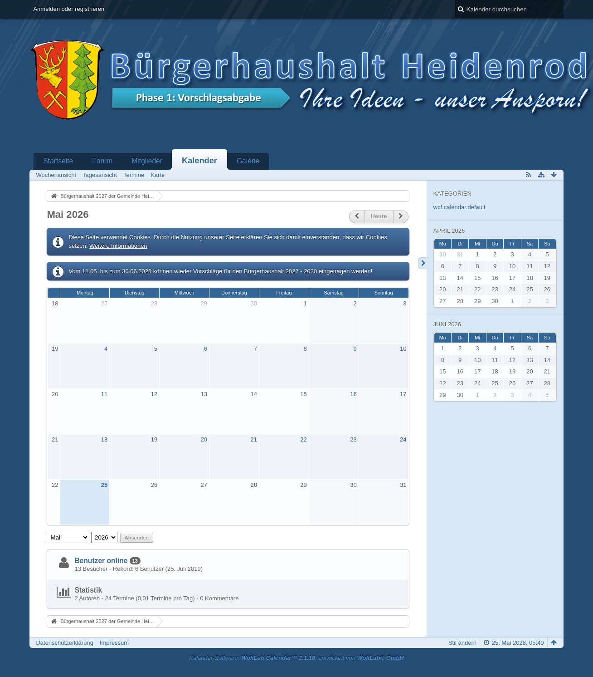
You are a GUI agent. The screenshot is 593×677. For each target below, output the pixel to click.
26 (154, 484)
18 (55, 303)
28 (154, 303)
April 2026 (449, 230)
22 (303, 439)
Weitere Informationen (118, 245)
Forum (102, 161)
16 (353, 394)
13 (204, 394)
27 (104, 303)
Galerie (248, 161)
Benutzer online (100, 560)
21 (55, 439)
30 (253, 303)
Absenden (137, 537)
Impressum (114, 642)
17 (403, 394)
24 (403, 439)
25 (104, 484)
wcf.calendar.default (459, 207)
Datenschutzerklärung (64, 642)
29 (204, 303)
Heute (378, 216)
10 (403, 348)
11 (104, 394)
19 (55, 348)
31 (403, 484)
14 (253, 394)
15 (303, 394)
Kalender (199, 160)
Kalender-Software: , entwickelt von (296, 657)
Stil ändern (462, 642)
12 (154, 394)
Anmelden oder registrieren (68, 8)
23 (353, 439)
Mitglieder (146, 161)
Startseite (58, 161)
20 (55, 394)
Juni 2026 (447, 324)
